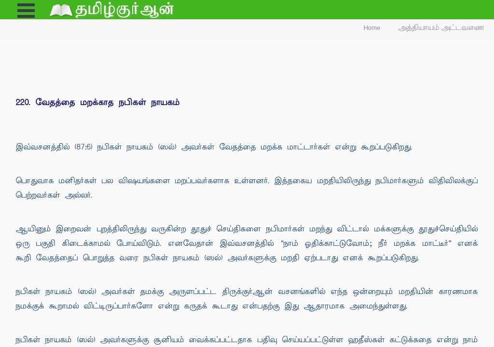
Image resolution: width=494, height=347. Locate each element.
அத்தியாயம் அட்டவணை (441, 27)
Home (372, 27)
